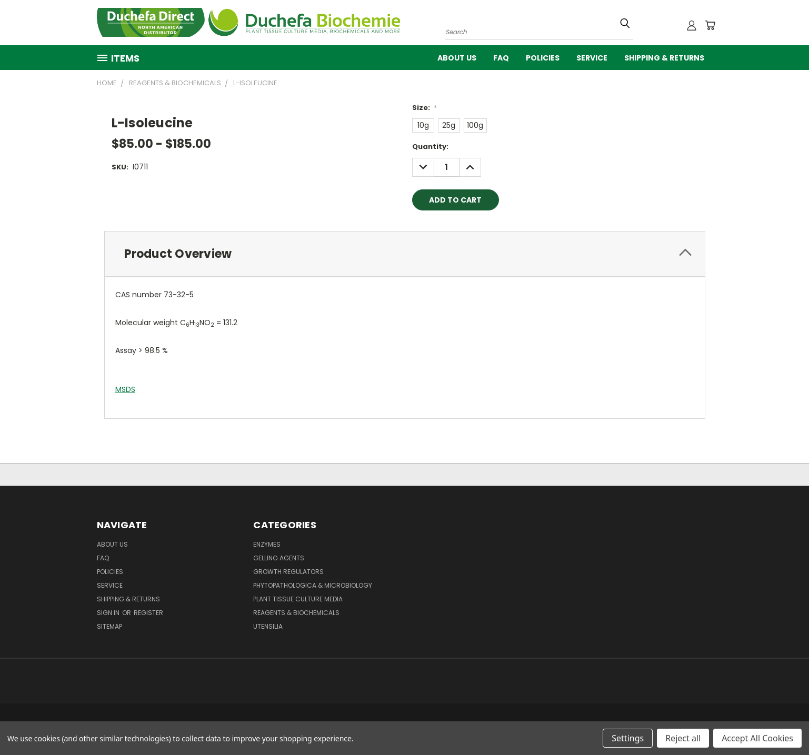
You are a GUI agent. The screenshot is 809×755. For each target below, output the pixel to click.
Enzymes (267, 544)
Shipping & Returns (664, 58)
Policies (543, 58)
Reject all (683, 738)
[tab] (404, 254)
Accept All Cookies (757, 738)
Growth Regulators (288, 571)
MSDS (125, 389)
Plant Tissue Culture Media (298, 599)
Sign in (109, 612)
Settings (628, 738)
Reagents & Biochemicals (296, 612)
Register (148, 612)
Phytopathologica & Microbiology (312, 585)
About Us (456, 58)
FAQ (501, 58)
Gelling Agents (278, 557)
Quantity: (430, 147)
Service (591, 58)
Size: (424, 108)
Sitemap (109, 626)
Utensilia (268, 626)
